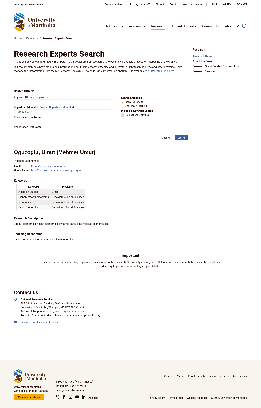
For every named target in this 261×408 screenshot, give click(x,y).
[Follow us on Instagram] (70, 396)
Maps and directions (29, 397)
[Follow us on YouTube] (77, 396)
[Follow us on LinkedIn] (83, 396)
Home (18, 38)
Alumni (160, 4)
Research (158, 26)
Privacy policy (156, 397)
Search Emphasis (131, 97)
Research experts (219, 376)
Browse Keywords (37, 97)
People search (196, 376)
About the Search (203, 61)
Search (181, 137)
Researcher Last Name (27, 117)
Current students (114, 4)
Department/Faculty (44, 107)
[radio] (122, 102)
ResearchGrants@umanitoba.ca (39, 322)
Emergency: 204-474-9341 (71, 385)
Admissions (114, 26)
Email (173, 4)
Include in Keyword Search (137, 110)
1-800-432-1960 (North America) (74, 381)
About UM (232, 26)
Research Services (204, 71)
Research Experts (134, 102)
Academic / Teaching (136, 106)
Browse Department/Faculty (56, 107)
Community (210, 26)
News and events (192, 4)
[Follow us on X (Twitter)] (58, 397)
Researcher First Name (28, 127)
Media (180, 376)
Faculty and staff (140, 4)
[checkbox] (122, 115)
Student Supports (183, 26)
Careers (168, 376)
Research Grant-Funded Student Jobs (216, 66)
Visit (214, 4)
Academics (137, 26)
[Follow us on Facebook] (63, 396)
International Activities (137, 115)
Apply (227, 4)
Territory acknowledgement (29, 4)
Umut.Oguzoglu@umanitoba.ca (49, 166)
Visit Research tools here (159, 71)
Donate (242, 4)
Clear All (165, 137)
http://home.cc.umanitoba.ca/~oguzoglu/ (56, 170)
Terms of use (175, 397)
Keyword (31, 97)
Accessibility (239, 376)
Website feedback (197, 397)
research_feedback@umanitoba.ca (63, 311)
